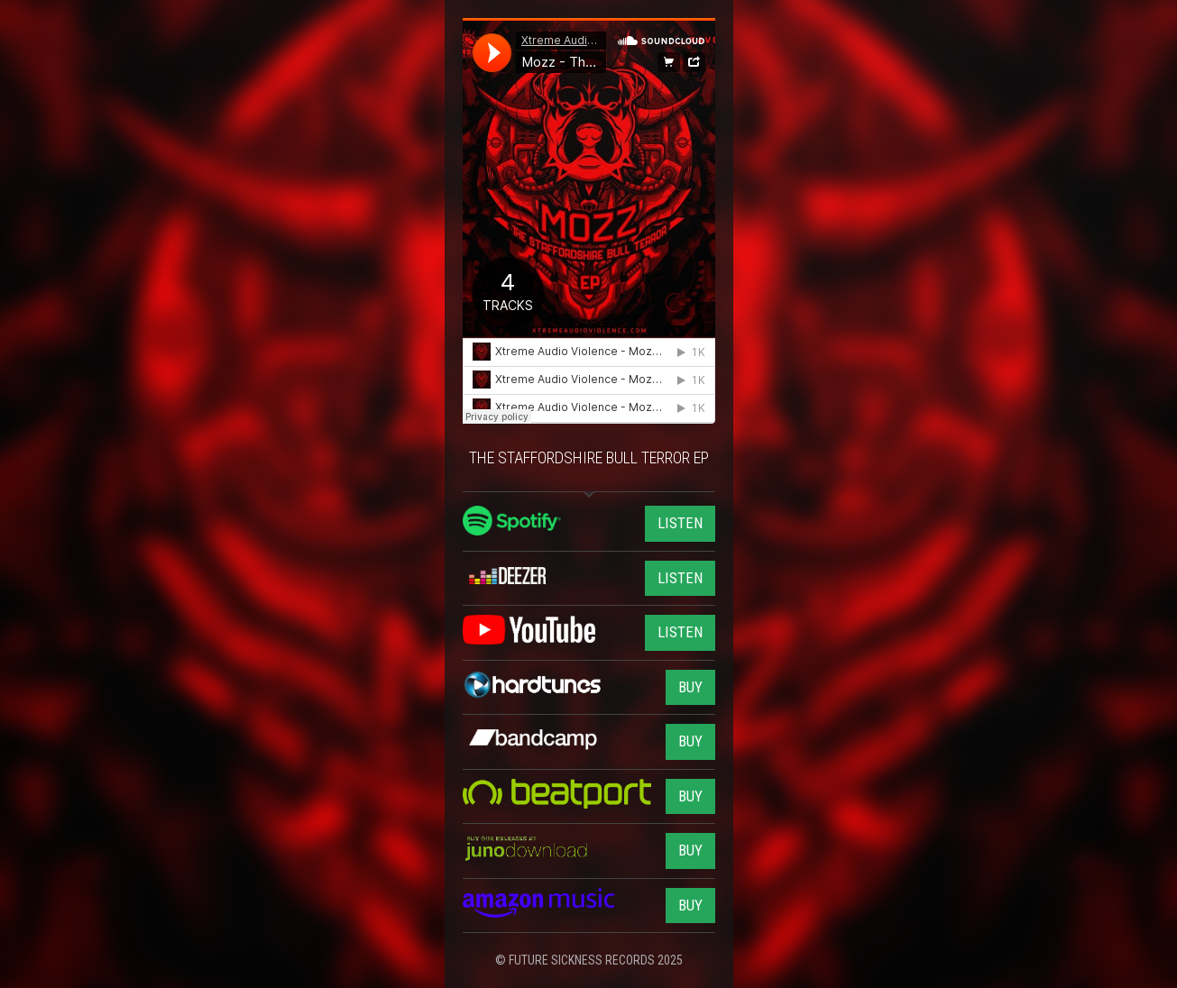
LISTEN (680, 523)
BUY (690, 687)
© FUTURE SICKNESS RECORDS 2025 (589, 960)
